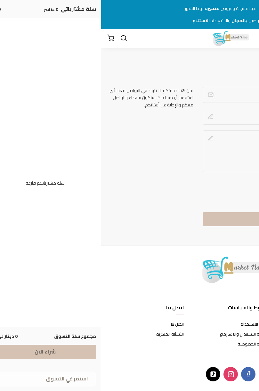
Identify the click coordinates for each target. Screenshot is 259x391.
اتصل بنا (76, 324)
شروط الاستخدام (153, 324)
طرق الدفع (244, 334)
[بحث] (22, 38)
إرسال (178, 219)
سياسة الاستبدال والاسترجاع (143, 334)
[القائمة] (249, 38)
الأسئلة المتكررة (69, 334)
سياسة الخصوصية (152, 344)
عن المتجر (246, 324)
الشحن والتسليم (240, 344)
